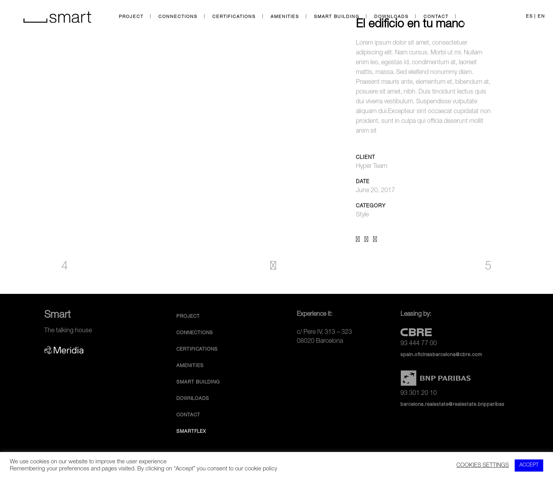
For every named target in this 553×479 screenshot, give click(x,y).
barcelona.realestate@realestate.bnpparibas (452, 404)
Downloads (192, 398)
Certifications (197, 349)
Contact (188, 415)
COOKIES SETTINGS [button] (482, 465)
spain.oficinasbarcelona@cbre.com (441, 355)
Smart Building (198, 382)
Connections (194, 333)
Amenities (190, 366)
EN (541, 16)
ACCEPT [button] (529, 465)
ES (529, 16)
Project (188, 316)
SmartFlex (191, 431)
